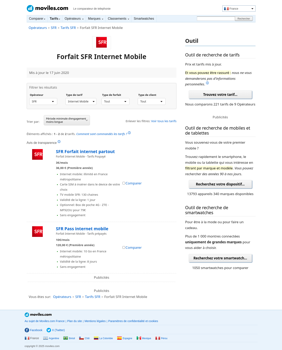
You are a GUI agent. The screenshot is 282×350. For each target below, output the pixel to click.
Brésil (69, 338)
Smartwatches (144, 18)
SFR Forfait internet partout (85, 151)
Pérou (161, 338)
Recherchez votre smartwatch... (220, 258)
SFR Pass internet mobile (82, 228)
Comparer (37, 18)
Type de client (147, 95)
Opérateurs (74, 18)
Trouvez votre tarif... (220, 94)
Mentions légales (95, 321)
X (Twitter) (56, 330)
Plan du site (74, 321)
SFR (54, 27)
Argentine (51, 338)
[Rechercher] (216, 18)
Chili (84, 338)
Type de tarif (74, 95)
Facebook (33, 330)
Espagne (124, 338)
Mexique (143, 338)
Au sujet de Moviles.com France (45, 321)
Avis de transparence (43, 142)
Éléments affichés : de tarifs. (79, 133)
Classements (118, 18)
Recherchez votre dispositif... (220, 184)
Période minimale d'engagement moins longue (67, 120)
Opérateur (36, 95)
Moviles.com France (47, 8)
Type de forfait (111, 95)
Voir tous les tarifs (163, 121)
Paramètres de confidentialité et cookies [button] (133, 321)
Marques (95, 18)
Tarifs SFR (68, 27)
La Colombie (103, 338)
